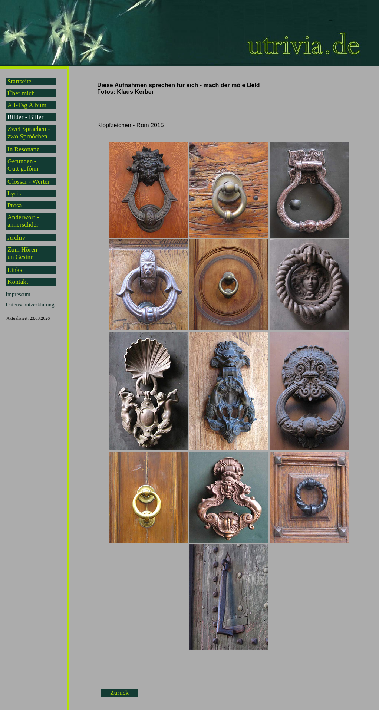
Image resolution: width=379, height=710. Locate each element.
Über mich (21, 93)
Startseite (19, 81)
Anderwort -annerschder (23, 221)
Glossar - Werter (28, 181)
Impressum (18, 294)
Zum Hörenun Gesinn (22, 253)
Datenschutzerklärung (30, 305)
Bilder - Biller (25, 117)
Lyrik (14, 193)
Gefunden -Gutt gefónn (22, 165)
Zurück (119, 692)
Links (14, 269)
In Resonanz (23, 149)
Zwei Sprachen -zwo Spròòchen (28, 132)
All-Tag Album (26, 105)
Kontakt (17, 281)
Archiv (16, 237)
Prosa (14, 205)
